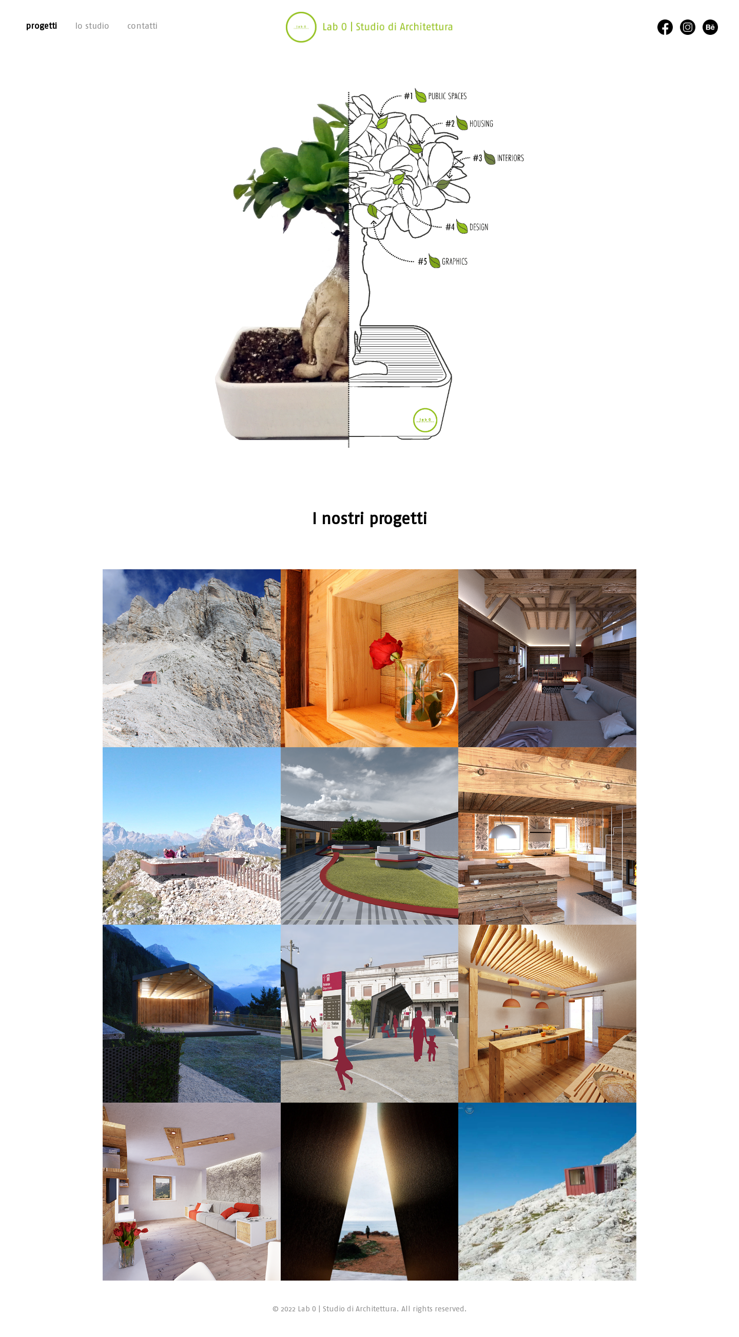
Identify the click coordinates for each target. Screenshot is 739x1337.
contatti (142, 25)
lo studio (92, 25)
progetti (41, 25)
